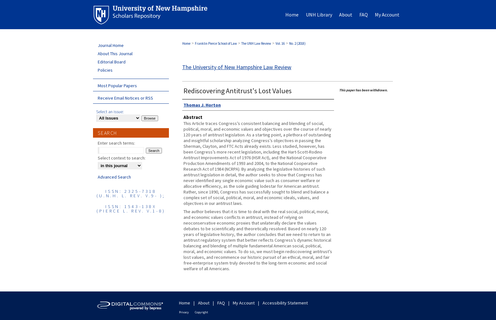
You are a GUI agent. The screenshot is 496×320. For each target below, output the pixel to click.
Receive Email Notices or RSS (125, 98)
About (203, 303)
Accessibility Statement (285, 303)
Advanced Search (114, 177)
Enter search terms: (116, 143)
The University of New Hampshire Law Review (236, 67)
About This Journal (115, 53)
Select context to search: (122, 158)
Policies (105, 70)
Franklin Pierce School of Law (216, 43)
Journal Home (111, 45)
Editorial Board (112, 62)
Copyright (201, 312)
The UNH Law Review (256, 43)
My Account (244, 303)
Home (186, 43)
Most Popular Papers (117, 85)
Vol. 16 (280, 43)
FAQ (221, 303)
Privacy (184, 312)
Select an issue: (110, 111)
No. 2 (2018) (297, 43)
